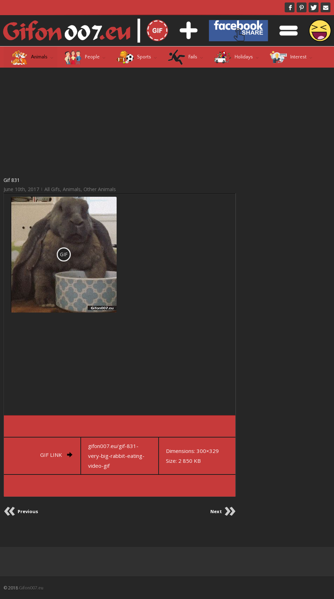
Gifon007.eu (31, 588)
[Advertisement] (120, 121)
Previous (28, 511)
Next (216, 511)
